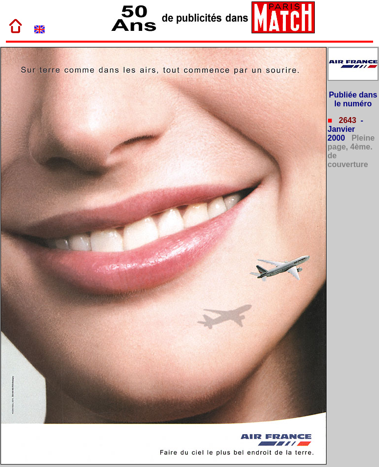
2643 (346, 120)
